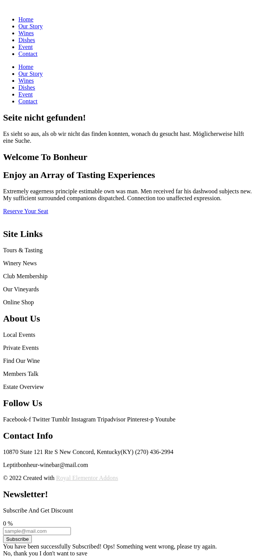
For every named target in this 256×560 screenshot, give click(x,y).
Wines (26, 33)
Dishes (26, 40)
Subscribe (17, 539)
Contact (28, 54)
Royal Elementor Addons (87, 478)
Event (25, 47)
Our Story (30, 26)
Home (25, 19)
